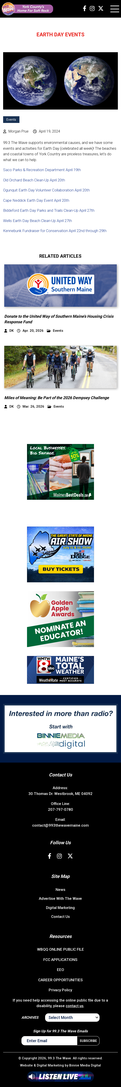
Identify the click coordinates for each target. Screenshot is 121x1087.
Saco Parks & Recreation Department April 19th (42, 170)
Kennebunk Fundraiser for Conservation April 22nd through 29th (54, 230)
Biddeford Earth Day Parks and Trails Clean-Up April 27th (48, 210)
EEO (60, 969)
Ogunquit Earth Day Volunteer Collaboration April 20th (46, 190)
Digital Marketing (60, 907)
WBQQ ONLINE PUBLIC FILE (60, 949)
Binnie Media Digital (85, 1065)
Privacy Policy (60, 990)
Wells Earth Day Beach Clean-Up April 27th (37, 220)
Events (11, 119)
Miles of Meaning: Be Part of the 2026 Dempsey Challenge (56, 397)
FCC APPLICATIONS (60, 959)
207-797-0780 (60, 809)
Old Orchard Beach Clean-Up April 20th (34, 180)
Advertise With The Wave (60, 898)
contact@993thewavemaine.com (60, 825)
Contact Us (60, 916)
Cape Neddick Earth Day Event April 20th (36, 200)
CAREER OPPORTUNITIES (60, 980)
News (60, 889)
